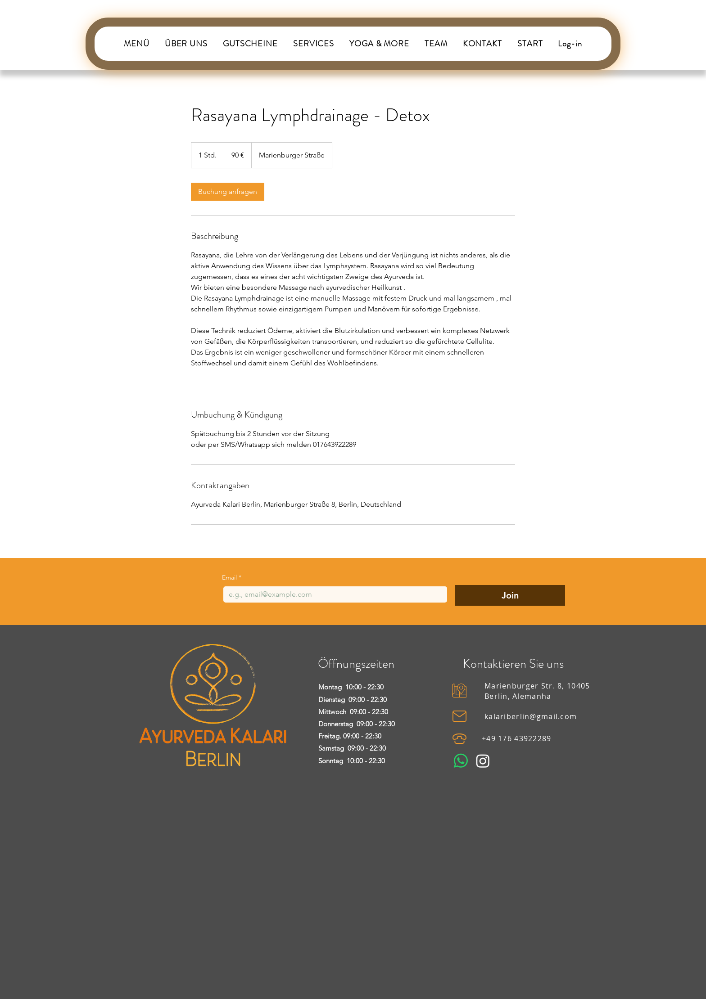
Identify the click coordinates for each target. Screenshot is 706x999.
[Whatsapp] (461, 761)
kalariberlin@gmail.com (530, 716)
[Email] (332, 594)
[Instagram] (483, 761)
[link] (227, 192)
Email (231, 577)
